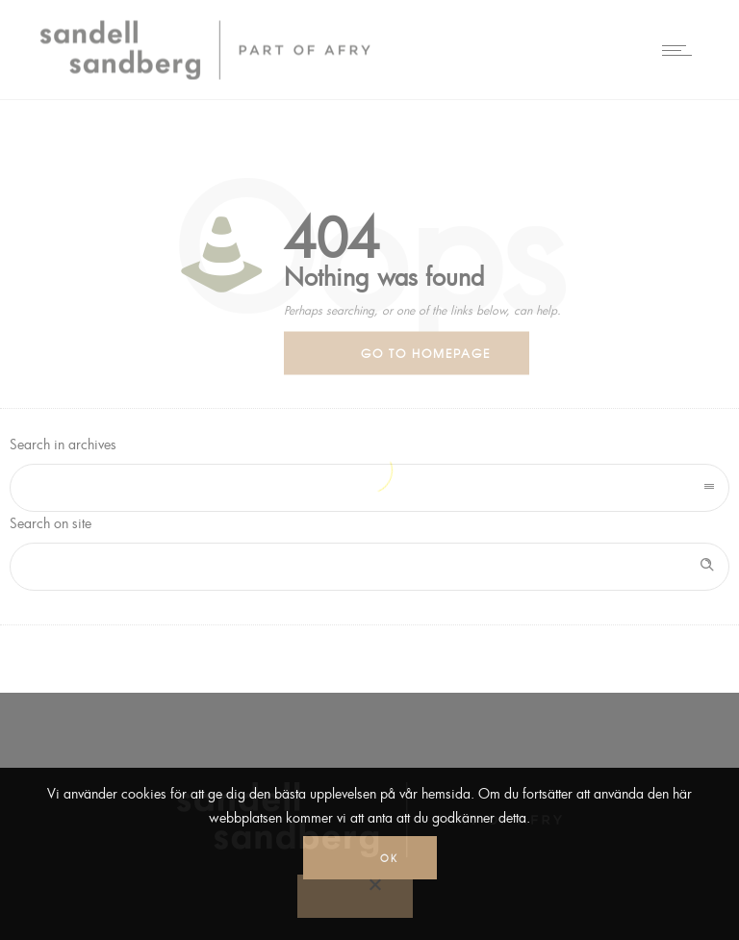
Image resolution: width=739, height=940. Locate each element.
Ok (389, 858)
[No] (355, 896)
